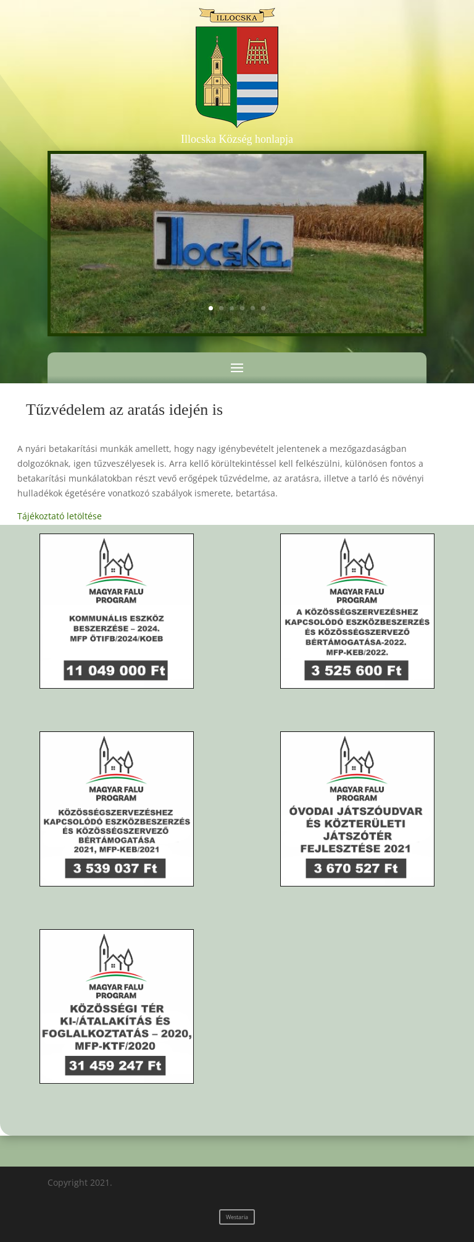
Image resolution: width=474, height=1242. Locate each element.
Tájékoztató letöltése (59, 516)
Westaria (237, 1217)
